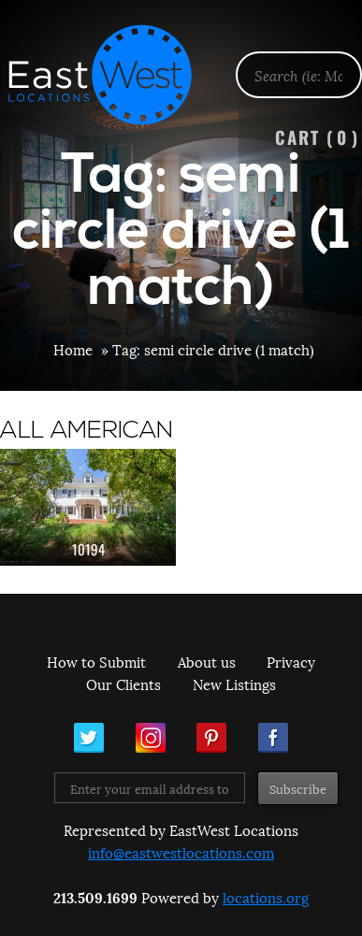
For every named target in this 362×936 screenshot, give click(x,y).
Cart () (317, 137)
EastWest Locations (112, 75)
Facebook (273, 738)
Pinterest (211, 738)
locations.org (266, 897)
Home (73, 349)
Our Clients (123, 683)
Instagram (151, 738)
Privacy (291, 661)
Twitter (89, 738)
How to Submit (96, 661)
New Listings (234, 683)
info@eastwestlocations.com (181, 852)
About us (207, 661)
